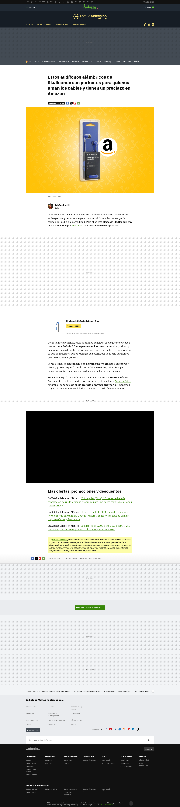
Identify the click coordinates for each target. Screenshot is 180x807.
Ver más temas (33, 730)
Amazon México (79, 24)
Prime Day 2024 (32, 720)
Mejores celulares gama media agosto (56, 691)
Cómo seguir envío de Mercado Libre (87, 691)
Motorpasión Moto (108, 763)
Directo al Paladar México (89, 790)
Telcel (28, 724)
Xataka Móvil (31, 763)
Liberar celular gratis (141, 691)
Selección (90, 16)
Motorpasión (106, 760)
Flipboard (74, 103)
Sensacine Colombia (68, 793)
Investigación (31, 707)
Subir (147, 749)
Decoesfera (125, 763)
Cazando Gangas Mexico (76, 708)
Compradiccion (126, 766)
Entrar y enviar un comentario (91, 607)
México (73, 724)
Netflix (136, 61)
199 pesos (77, 225)
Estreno (85, 61)
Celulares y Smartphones (53, 714)
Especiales (30, 713)
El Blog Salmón (144, 760)
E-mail (78, 103)
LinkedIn (133, 729)
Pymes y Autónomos (143, 764)
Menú (32, 7)
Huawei (98, 61)
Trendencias (125, 760)
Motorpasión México (106, 790)
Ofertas (29, 24)
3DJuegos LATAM (51, 789)
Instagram (149, 24)
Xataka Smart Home (31, 771)
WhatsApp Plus (109, 691)
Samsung (107, 61)
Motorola (75, 61)
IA (92, 61)
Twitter (71, 103)
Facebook (67, 103)
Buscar (150, 740)
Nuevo (148, 7)
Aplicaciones (75, 713)
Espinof (66, 763)
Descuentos (72, 558)
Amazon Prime (123, 381)
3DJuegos (48, 760)
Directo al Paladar (89, 760)
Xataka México (90, 7)
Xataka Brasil (31, 792)
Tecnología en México (56, 720)
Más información (107, 805)
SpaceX (117, 61)
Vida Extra (48, 763)
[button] (62, 205)
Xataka (28, 760)
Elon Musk (127, 61)
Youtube (110, 729)
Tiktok (144, 24)
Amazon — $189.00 (73, 326)
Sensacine (68, 760)
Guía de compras (44, 24)
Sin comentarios (57, 103)
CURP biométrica (124, 691)
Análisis (51, 707)
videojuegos (53, 724)
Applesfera (30, 766)
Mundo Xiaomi (31, 775)
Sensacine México (70, 789)
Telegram (153, 24)
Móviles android (76, 720)
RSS (124, 729)
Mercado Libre (62, 24)
